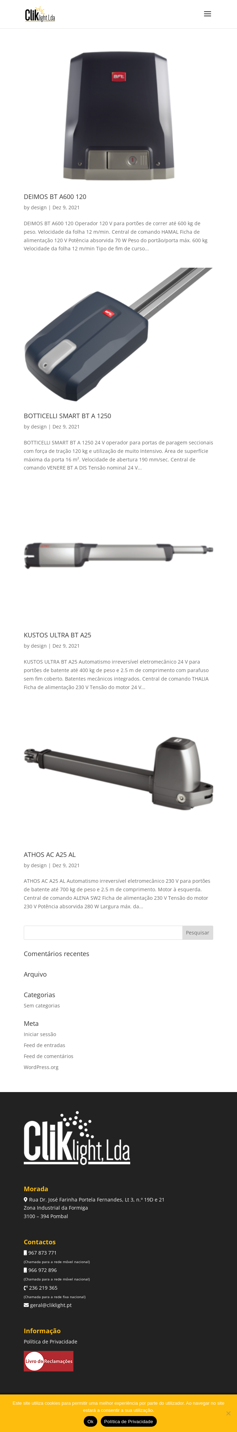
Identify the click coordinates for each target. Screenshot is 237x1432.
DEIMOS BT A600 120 (55, 196)
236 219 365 (42, 1287)
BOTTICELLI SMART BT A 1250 (67, 415)
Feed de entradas (44, 1045)
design (39, 207)
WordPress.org (41, 1067)
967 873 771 (42, 1252)
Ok (90, 1421)
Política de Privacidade (50, 1341)
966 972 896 (42, 1270)
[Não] (228, 1413)
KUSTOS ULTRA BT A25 (57, 635)
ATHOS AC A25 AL (50, 854)
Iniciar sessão (40, 1034)
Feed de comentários (48, 1056)
